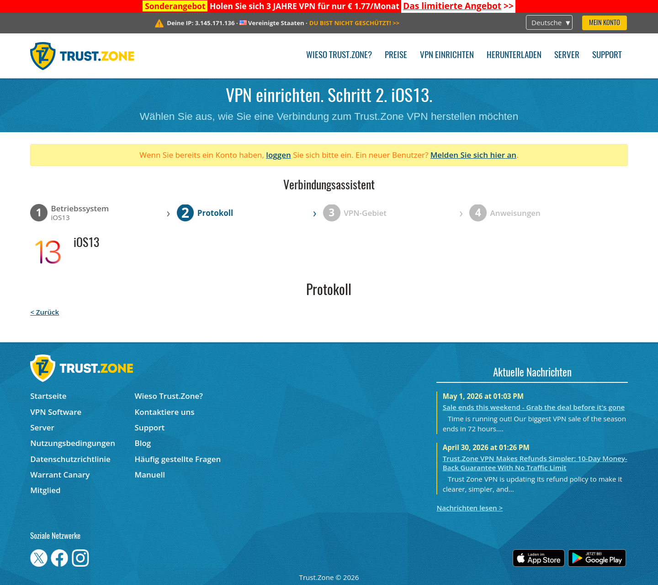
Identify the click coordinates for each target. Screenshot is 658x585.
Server (566, 55)
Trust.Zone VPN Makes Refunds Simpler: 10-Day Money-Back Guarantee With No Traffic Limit (535, 463)
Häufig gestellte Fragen (178, 459)
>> (458, 6)
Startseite (48, 396)
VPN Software (55, 412)
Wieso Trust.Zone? (339, 55)
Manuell (150, 474)
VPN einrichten (447, 55)
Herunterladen (514, 55)
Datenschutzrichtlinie (70, 459)
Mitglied (45, 490)
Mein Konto (604, 23)
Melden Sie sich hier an (473, 155)
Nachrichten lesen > (469, 507)
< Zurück (44, 312)
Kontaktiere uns (165, 412)
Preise (396, 55)
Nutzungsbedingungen (72, 443)
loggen (278, 155)
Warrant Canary (60, 474)
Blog (143, 443)
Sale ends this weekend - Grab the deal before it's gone (534, 407)
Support (607, 55)
